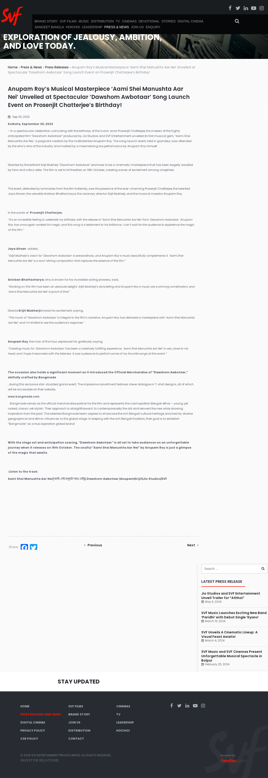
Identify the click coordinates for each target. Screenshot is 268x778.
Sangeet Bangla (49, 27)
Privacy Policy (32, 730)
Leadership (92, 27)
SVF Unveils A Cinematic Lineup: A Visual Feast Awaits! (229, 634)
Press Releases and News (40, 714)
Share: (14, 547)
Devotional (149, 21)
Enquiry (153, 27)
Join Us (137, 27)
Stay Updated (79, 681)
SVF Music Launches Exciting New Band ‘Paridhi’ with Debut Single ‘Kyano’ (234, 615)
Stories (168, 21)
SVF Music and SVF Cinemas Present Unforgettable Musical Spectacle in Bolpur (231, 656)
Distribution (102, 21)
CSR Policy (29, 739)
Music (84, 21)
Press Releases (57, 67)
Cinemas (129, 21)
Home (13, 67)
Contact (76, 739)
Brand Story (46, 21)
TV (118, 21)
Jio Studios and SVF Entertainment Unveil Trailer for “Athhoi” (230, 595)
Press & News (116, 27)
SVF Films (68, 21)
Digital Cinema (190, 21)
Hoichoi (73, 27)
